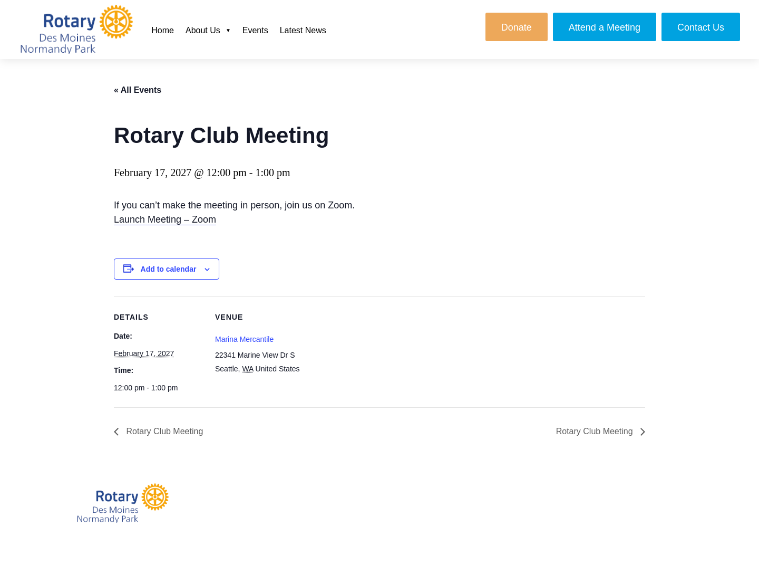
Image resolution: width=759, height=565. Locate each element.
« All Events (137, 89)
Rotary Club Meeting (163, 431)
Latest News (303, 30)
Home (162, 30)
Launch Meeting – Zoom (165, 219)
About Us (203, 30)
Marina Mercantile (244, 339)
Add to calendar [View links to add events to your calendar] (169, 269)
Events (255, 30)
